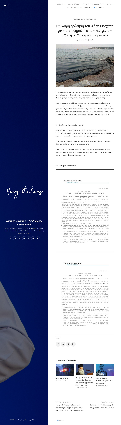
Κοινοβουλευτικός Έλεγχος (84, 19)
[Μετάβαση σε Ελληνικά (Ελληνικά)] (60, 420)
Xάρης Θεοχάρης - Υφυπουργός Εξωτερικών (24, 222)
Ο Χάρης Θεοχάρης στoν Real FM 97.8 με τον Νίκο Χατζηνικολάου (104, 380)
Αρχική (58, 338)
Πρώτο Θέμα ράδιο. (62, 378)
